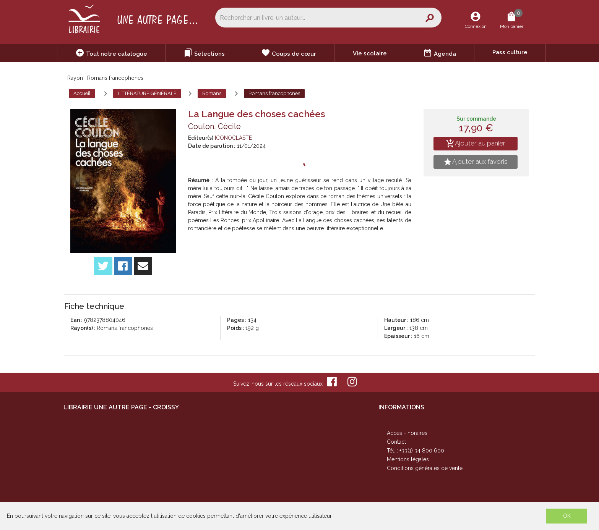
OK (567, 516)
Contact (396, 442)
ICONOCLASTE (233, 138)
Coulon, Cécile (214, 126)
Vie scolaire (370, 53)
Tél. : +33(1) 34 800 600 (415, 451)
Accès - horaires (407, 433)
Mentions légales (408, 459)
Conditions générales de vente (425, 468)
